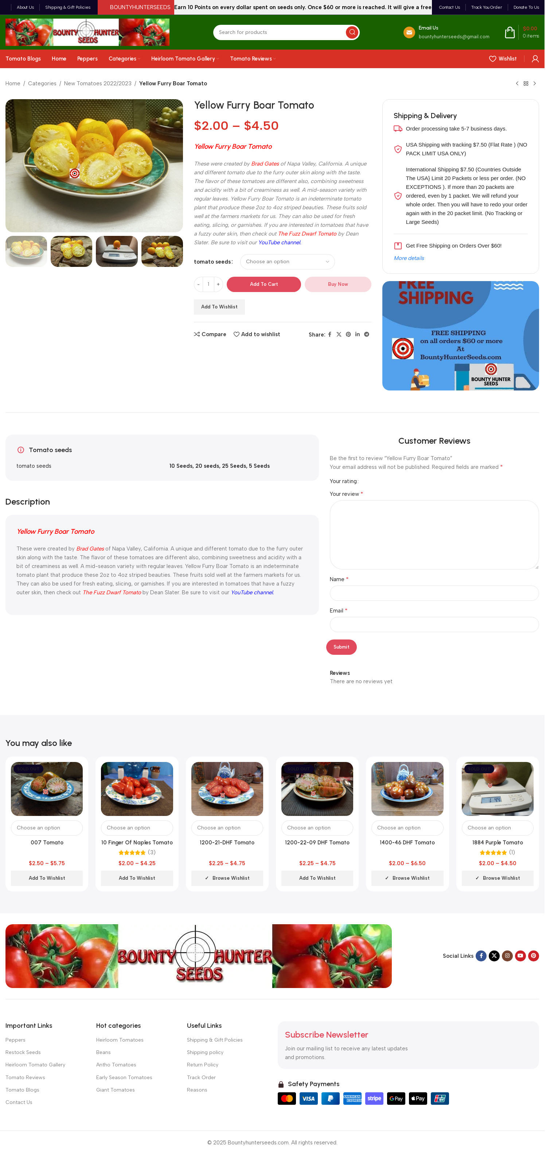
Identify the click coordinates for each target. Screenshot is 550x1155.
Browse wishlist (231, 878)
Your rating (343, 481)
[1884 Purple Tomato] (498, 789)
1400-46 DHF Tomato (407, 842)
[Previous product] (517, 83)
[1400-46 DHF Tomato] (407, 789)
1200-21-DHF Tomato (227, 842)
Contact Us (18, 1102)
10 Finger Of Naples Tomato (137, 842)
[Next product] (534, 83)
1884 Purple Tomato (497, 842)
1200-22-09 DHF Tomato (317, 842)
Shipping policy (205, 1052)
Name (339, 579)
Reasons (197, 1090)
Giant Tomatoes (115, 1090)
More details (409, 258)
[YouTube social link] (520, 955)
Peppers (15, 1040)
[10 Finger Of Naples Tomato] (137, 789)
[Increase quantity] (218, 284)
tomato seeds (212, 261)
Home (12, 83)
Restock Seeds (23, 1052)
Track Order (201, 1077)
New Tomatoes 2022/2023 (98, 83)
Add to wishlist (219, 307)
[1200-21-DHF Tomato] (227, 789)
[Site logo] (87, 31)
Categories (42, 83)
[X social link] (339, 335)
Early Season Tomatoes (124, 1077)
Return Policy (202, 1065)
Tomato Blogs (22, 1090)
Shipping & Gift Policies (215, 1040)
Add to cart (264, 284)
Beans (103, 1052)
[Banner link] (460, 335)
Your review (346, 493)
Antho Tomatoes (116, 1065)
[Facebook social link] (329, 335)
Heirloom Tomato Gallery (35, 1065)
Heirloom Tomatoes (120, 1040)
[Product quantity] (208, 284)
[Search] (286, 32)
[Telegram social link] (366, 335)
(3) (152, 852)
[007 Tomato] (47, 789)
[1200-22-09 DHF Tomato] (317, 789)
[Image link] (198, 955)
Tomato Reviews (25, 1077)
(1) (512, 852)
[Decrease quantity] (198, 284)
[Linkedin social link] (357, 335)
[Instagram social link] (507, 955)
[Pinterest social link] (348, 335)
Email (339, 610)
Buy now (338, 284)
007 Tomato (47, 842)
